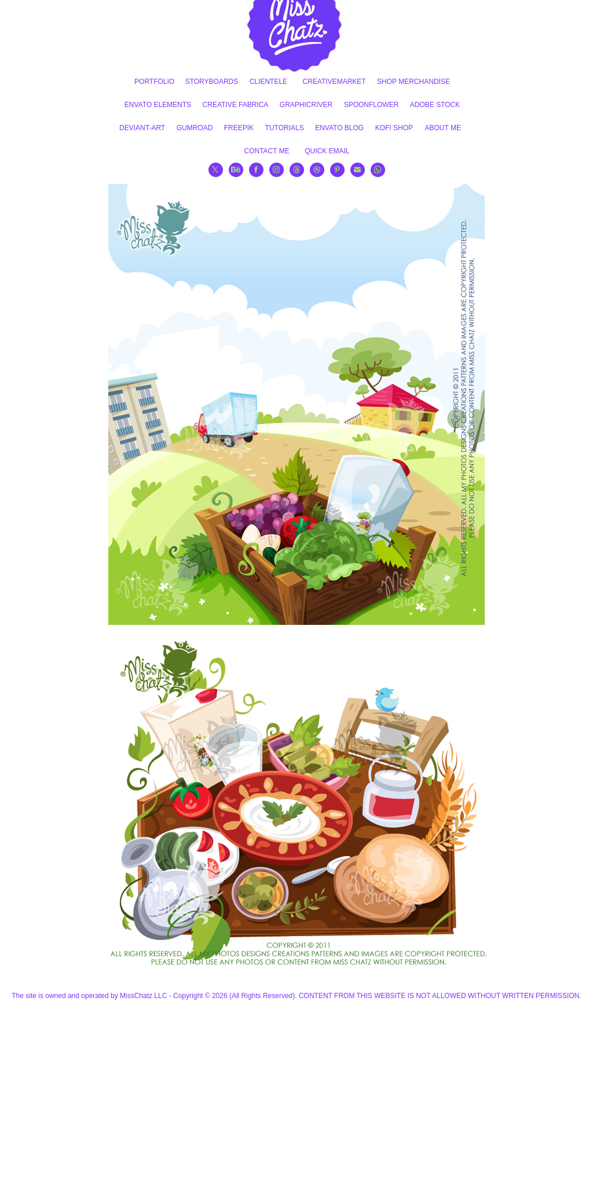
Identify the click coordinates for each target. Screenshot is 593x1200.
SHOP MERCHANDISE (413, 82)
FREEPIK (239, 128)
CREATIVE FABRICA (236, 105)
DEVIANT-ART (142, 128)
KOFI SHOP (394, 128)
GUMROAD (195, 128)
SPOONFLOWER (371, 105)
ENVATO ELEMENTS (158, 105)
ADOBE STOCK (435, 105)
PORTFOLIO (154, 82)
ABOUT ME (442, 128)
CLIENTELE (268, 82)
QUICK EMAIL (327, 151)
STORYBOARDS (212, 82)
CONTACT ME (266, 151)
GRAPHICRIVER (306, 105)
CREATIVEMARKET (334, 82)
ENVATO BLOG (339, 128)
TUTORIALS (284, 128)
